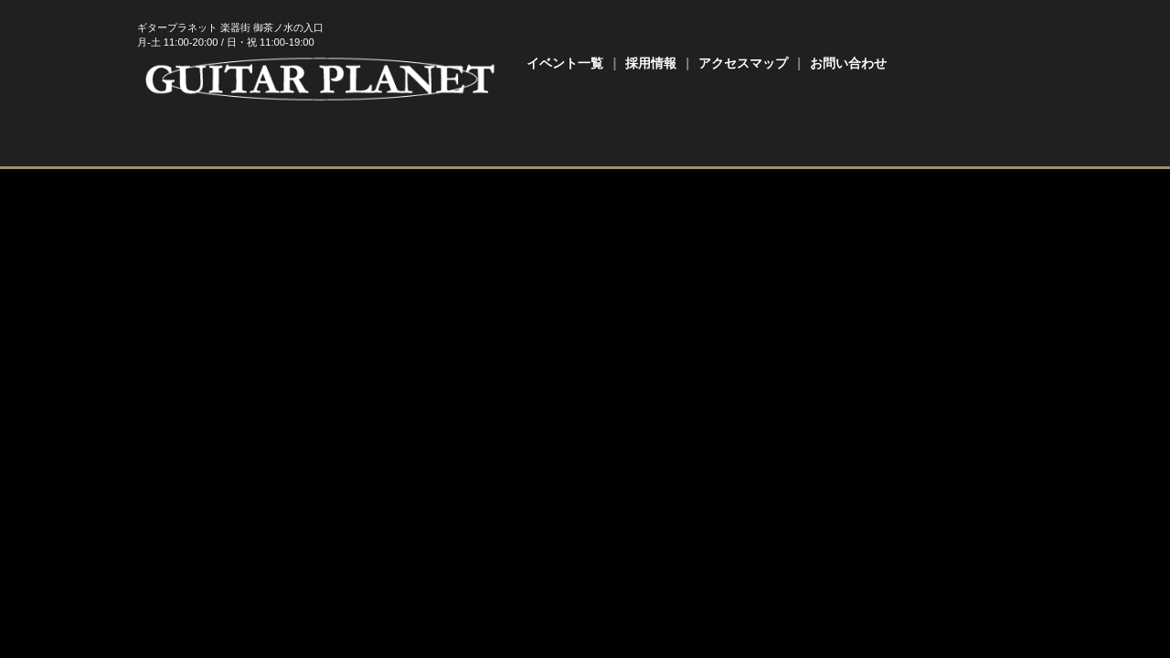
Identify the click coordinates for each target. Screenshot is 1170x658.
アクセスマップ (743, 63)
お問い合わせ (848, 63)
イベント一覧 (564, 63)
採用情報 (650, 63)
